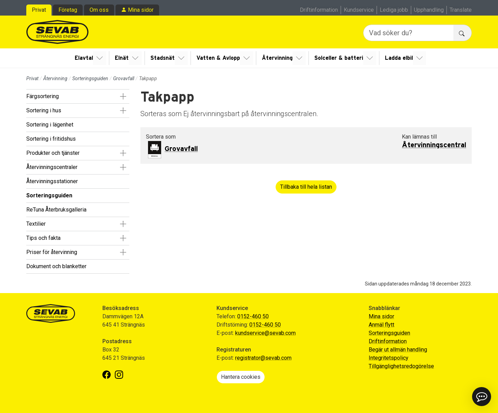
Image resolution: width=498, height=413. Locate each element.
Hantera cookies (240, 377)
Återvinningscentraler (51, 167)
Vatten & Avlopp (218, 58)
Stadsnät (163, 58)
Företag (67, 10)
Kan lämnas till (419, 136)
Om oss (99, 10)
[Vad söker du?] (408, 33)
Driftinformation (319, 10)
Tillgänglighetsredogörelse (401, 366)
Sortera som (161, 136)
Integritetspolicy (388, 358)
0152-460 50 (253, 316)
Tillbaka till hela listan (306, 187)
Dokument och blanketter (56, 266)
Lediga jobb (394, 10)
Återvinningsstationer (52, 181)
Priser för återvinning (51, 252)
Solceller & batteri (337, 58)
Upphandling (429, 10)
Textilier (36, 223)
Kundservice (359, 10)
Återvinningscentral (434, 145)
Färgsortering (42, 96)
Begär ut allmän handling (398, 349)
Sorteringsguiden (90, 78)
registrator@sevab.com (263, 358)
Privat (39, 10)
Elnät (123, 58)
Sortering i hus (43, 110)
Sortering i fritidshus (51, 138)
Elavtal (86, 58)
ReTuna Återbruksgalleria (56, 209)
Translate (461, 10)
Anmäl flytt (381, 324)
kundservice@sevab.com (265, 333)
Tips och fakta (43, 238)
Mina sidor (141, 10)
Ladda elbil (397, 58)
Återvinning (276, 58)
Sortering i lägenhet (49, 124)
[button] (123, 96)
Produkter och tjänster (53, 153)
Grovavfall (123, 78)
